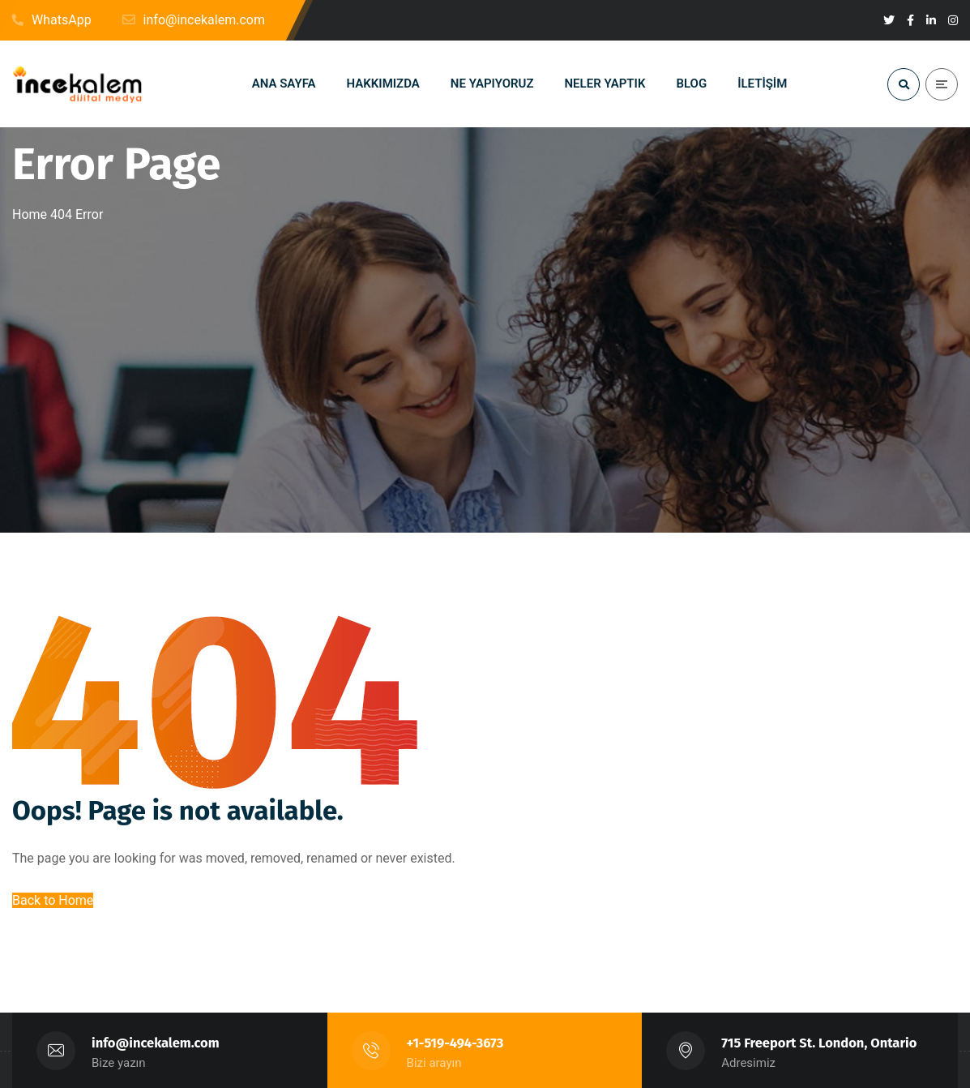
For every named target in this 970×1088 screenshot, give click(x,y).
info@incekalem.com (156, 1043)
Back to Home (52, 900)
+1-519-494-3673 (455, 1043)
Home (29, 214)
